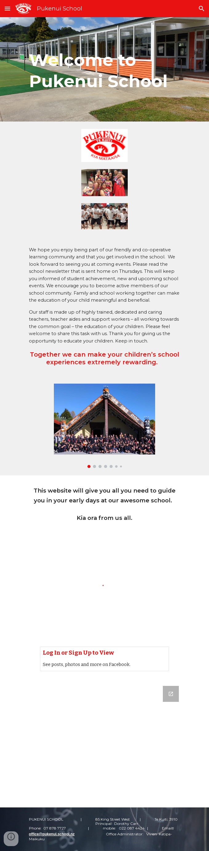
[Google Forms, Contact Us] (104, 743)
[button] (7, 8)
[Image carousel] (104, 426)
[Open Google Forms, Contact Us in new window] (171, 694)
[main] (104, 69)
